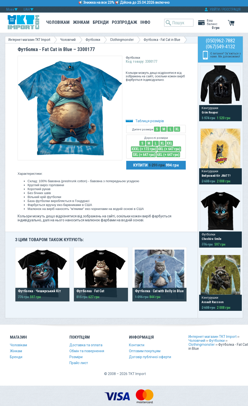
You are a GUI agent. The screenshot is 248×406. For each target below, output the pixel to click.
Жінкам (81, 22)
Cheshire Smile (211, 239)
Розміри (76, 357)
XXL (169, 143)
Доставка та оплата (85, 345)
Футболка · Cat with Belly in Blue (159, 291)
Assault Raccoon (212, 302)
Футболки (93, 40)
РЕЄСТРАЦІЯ (231, 9)
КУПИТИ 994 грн (156, 165)
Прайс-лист (78, 363)
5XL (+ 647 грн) (144, 155)
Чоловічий (68, 40)
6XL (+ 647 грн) (168, 155)
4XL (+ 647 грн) (169, 149)
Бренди (101, 22)
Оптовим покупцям (144, 351)
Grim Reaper (210, 112)
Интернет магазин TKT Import (29, 40)
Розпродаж (124, 22)
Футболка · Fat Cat (90, 291)
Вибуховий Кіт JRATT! (216, 175)
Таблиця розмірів (145, 121)
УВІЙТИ (215, 9)
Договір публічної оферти (150, 357)
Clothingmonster (122, 40)
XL (177, 129)
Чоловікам (58, 22)
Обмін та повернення (86, 351)
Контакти (136, 345)
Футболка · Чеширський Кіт (39, 291)
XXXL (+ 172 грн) (143, 149)
